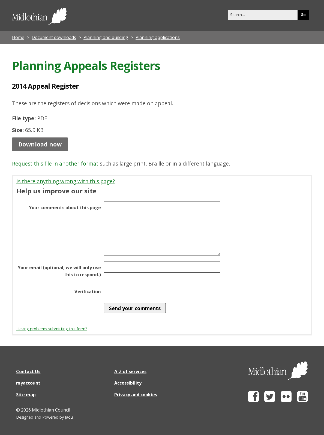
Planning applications (158, 37)
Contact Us (28, 371)
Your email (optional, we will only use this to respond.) (59, 271)
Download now (40, 144)
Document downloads (54, 37)
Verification (87, 292)
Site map (26, 395)
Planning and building (105, 37)
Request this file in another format (55, 163)
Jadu (69, 417)
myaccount (28, 383)
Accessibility (128, 383)
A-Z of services (130, 371)
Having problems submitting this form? (51, 328)
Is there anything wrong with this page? (65, 181)
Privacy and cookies (135, 395)
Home (18, 37)
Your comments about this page (65, 208)
